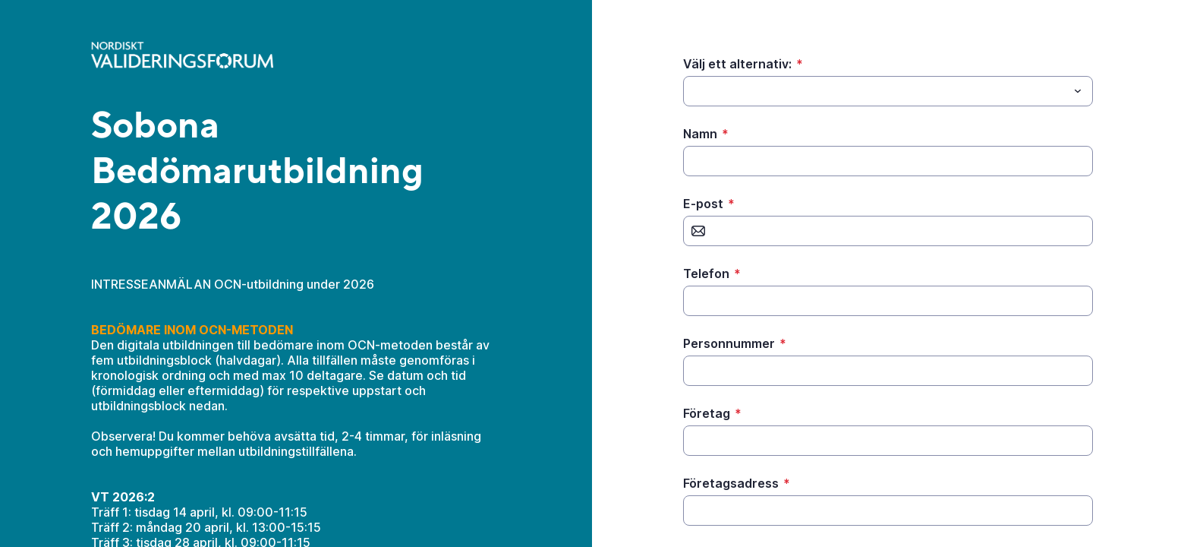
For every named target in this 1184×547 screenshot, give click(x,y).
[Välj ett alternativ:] (875, 91)
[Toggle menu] (1077, 91)
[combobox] (888, 91)
